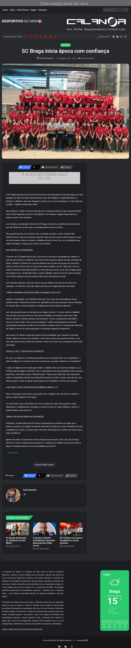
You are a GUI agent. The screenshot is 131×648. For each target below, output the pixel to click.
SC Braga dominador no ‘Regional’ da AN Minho (16, 539)
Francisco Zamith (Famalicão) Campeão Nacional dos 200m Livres (44, 540)
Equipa (33, 10)
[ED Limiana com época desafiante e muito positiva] (71, 527)
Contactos (42, 10)
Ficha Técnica (23, 10)
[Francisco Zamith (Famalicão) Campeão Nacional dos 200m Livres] (44, 527)
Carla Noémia (47, 58)
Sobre (12, 10)
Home (5, 10)
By (87, 639)
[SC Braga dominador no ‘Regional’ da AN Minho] (17, 527)
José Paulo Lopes (45, 464)
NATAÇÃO (65, 45)
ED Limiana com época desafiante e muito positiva (71, 539)
